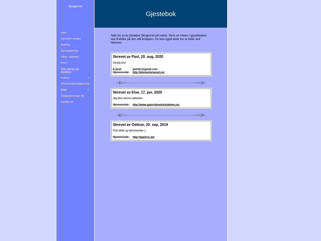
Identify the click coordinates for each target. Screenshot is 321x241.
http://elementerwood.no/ (149, 72)
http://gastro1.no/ (143, 137)
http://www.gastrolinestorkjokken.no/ (156, 104)
